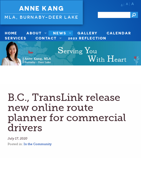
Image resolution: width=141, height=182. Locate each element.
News (59, 33)
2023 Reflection (87, 38)
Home (11, 33)
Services (15, 38)
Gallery (87, 33)
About (34, 33)
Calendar (119, 33)
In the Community (38, 144)
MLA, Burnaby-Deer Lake (42, 17)
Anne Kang (41, 8)
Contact (46, 38)
